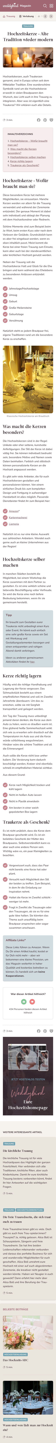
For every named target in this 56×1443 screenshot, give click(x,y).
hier (32, 662)
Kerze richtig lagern (21, 161)
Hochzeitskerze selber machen (28, 157)
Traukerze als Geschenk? (24, 165)
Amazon (13, 511)
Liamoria (14, 524)
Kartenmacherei (18, 517)
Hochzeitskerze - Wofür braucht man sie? (25, 183)
